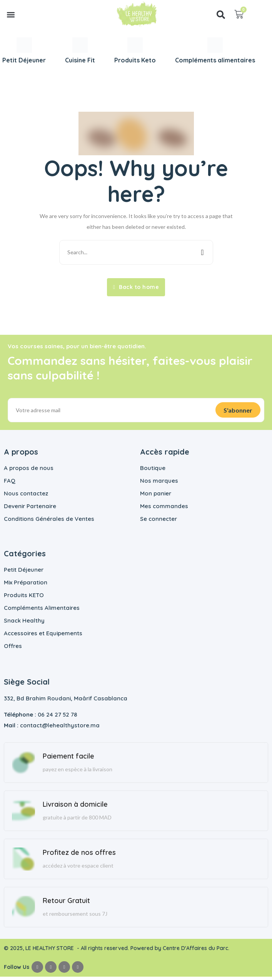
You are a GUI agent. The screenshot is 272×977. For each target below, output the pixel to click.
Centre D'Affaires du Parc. (197, 948)
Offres (13, 646)
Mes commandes (164, 506)
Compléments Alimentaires (42, 608)
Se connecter (158, 519)
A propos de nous (28, 468)
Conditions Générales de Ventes (49, 519)
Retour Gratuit (66, 900)
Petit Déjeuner (23, 570)
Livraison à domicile (75, 804)
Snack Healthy (24, 620)
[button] (11, 14)
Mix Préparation (25, 582)
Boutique (152, 468)
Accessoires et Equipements (43, 633)
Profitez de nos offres (79, 852)
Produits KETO (24, 595)
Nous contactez (26, 493)
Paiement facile (68, 756)
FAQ (9, 481)
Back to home (136, 287)
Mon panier (155, 493)
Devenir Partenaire (30, 506)
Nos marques (159, 481)
